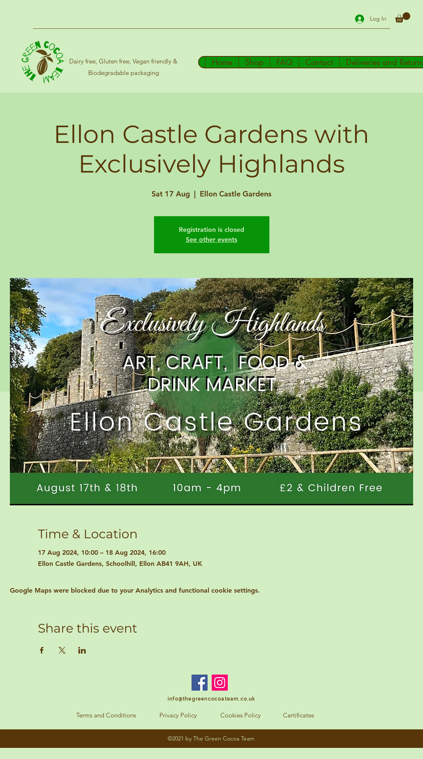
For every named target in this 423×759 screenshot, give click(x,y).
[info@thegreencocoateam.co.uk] (211, 699)
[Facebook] (200, 683)
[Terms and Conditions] (106, 715)
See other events (211, 239)
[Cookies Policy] (240, 715)
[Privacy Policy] (178, 715)
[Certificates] (298, 715)
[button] (402, 17)
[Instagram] (220, 683)
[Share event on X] (62, 650)
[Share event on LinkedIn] (82, 650)
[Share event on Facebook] (42, 650)
